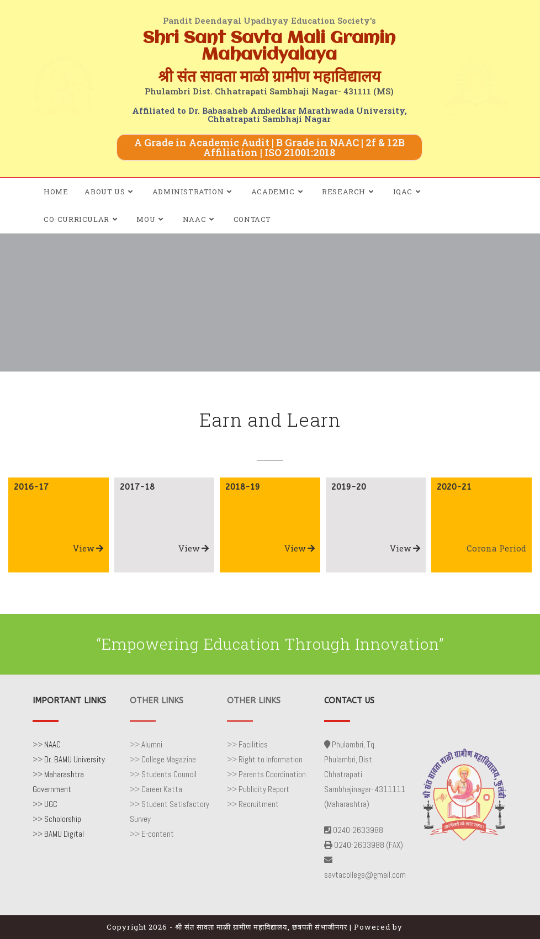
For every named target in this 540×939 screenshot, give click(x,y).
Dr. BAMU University (74, 759)
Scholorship (62, 819)
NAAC (52, 744)
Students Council (169, 774)
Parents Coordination (272, 774)
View (88, 548)
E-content (157, 834)
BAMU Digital (64, 834)
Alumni (151, 744)
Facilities (253, 744)
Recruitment (259, 804)
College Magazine (168, 759)
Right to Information (271, 759)
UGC (50, 804)
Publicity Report (264, 789)
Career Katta (161, 789)
